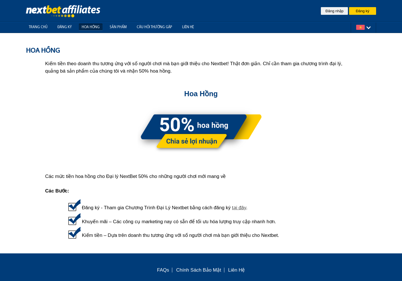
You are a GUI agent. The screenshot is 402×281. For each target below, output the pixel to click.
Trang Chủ (38, 27)
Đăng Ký (65, 27)
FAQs (163, 270)
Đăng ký (363, 11)
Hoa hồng (91, 27)
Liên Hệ (236, 270)
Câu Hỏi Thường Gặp (154, 27)
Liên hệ (188, 27)
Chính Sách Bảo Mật (198, 270)
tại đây (239, 207)
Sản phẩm (118, 27)
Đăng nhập (334, 11)
